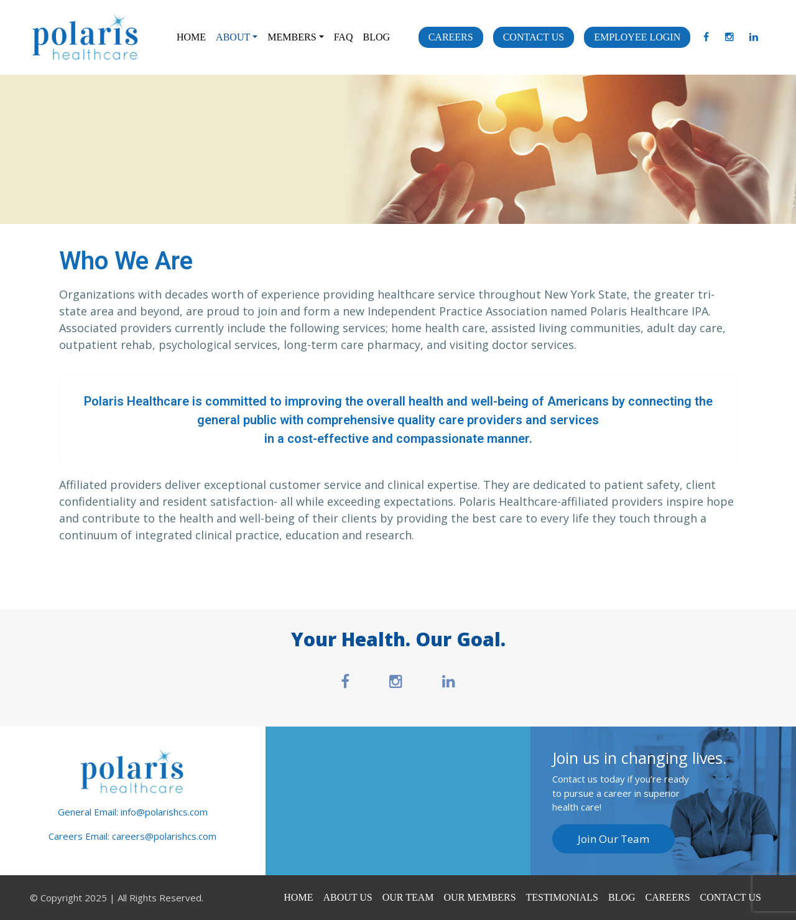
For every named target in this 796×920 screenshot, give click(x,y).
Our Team (408, 897)
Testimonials (562, 897)
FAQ (343, 37)
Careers (450, 37)
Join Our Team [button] (613, 839)
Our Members (480, 897)
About (233, 37)
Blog (376, 37)
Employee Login (637, 37)
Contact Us (533, 37)
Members (291, 37)
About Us (347, 897)
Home (191, 37)
